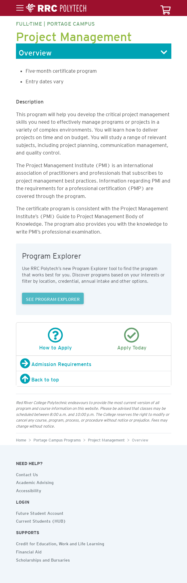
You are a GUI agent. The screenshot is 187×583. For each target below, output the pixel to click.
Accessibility (28, 489)
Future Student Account (40, 512)
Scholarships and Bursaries (43, 559)
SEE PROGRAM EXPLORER (53, 298)
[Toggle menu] (51, 8)
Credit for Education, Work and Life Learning (60, 542)
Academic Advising (35, 481)
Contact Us (27, 473)
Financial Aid (29, 551)
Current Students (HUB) (41, 520)
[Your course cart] (165, 8)
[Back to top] (93, 378)
